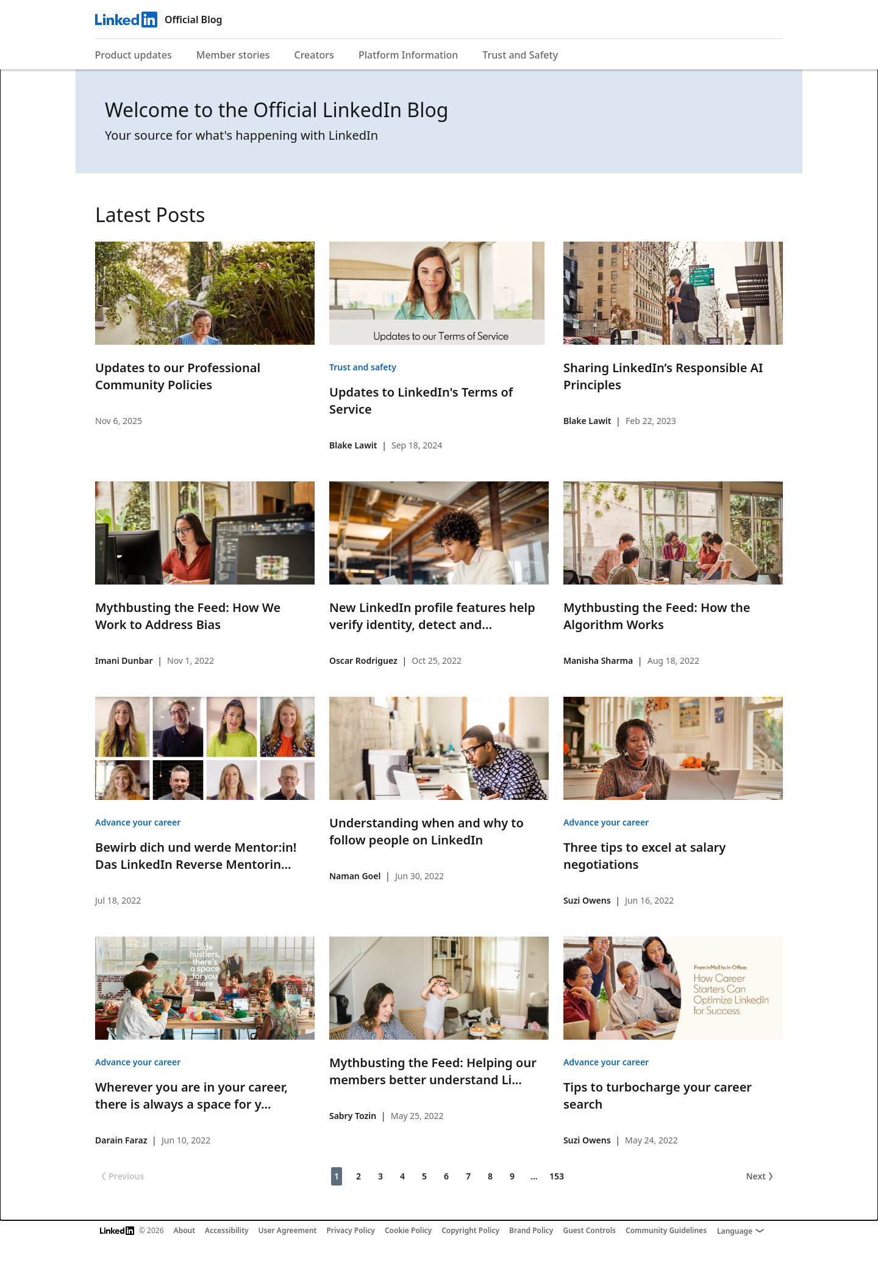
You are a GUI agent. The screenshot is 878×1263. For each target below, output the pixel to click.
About (185, 1230)
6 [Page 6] (446, 1176)
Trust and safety (362, 367)
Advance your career (137, 822)
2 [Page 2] (358, 1176)
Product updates (133, 55)
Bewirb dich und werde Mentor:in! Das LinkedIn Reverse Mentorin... (195, 856)
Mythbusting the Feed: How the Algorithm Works (656, 616)
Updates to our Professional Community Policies (177, 376)
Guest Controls (589, 1230)
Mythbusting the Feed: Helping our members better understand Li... (433, 1071)
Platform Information (408, 55)
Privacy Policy (350, 1230)
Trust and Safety (520, 55)
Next (761, 1176)
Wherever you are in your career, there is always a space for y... (191, 1095)
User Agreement (288, 1230)
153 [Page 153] (556, 1176)
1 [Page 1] (336, 1176)
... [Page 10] (534, 1176)
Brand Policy (531, 1230)
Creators (314, 55)
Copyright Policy (470, 1230)
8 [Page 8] (490, 1176)
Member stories (233, 55)
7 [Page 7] (468, 1176)
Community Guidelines (666, 1230)
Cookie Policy (408, 1230)
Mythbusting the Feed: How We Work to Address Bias (187, 616)
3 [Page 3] (380, 1176)
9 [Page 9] (512, 1176)
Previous (121, 1176)
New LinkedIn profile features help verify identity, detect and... (432, 616)
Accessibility (227, 1230)
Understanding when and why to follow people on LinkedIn (426, 831)
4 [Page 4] (402, 1176)
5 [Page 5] (424, 1176)
